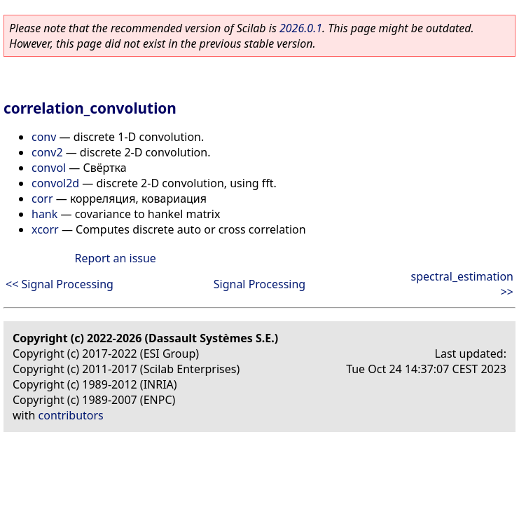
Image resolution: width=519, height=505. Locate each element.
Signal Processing (259, 284)
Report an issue (114, 258)
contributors (71, 415)
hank (44, 214)
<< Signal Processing (59, 284)
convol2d (55, 183)
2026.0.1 (300, 28)
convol (49, 167)
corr (42, 198)
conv (44, 136)
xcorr (45, 229)
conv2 (47, 152)
